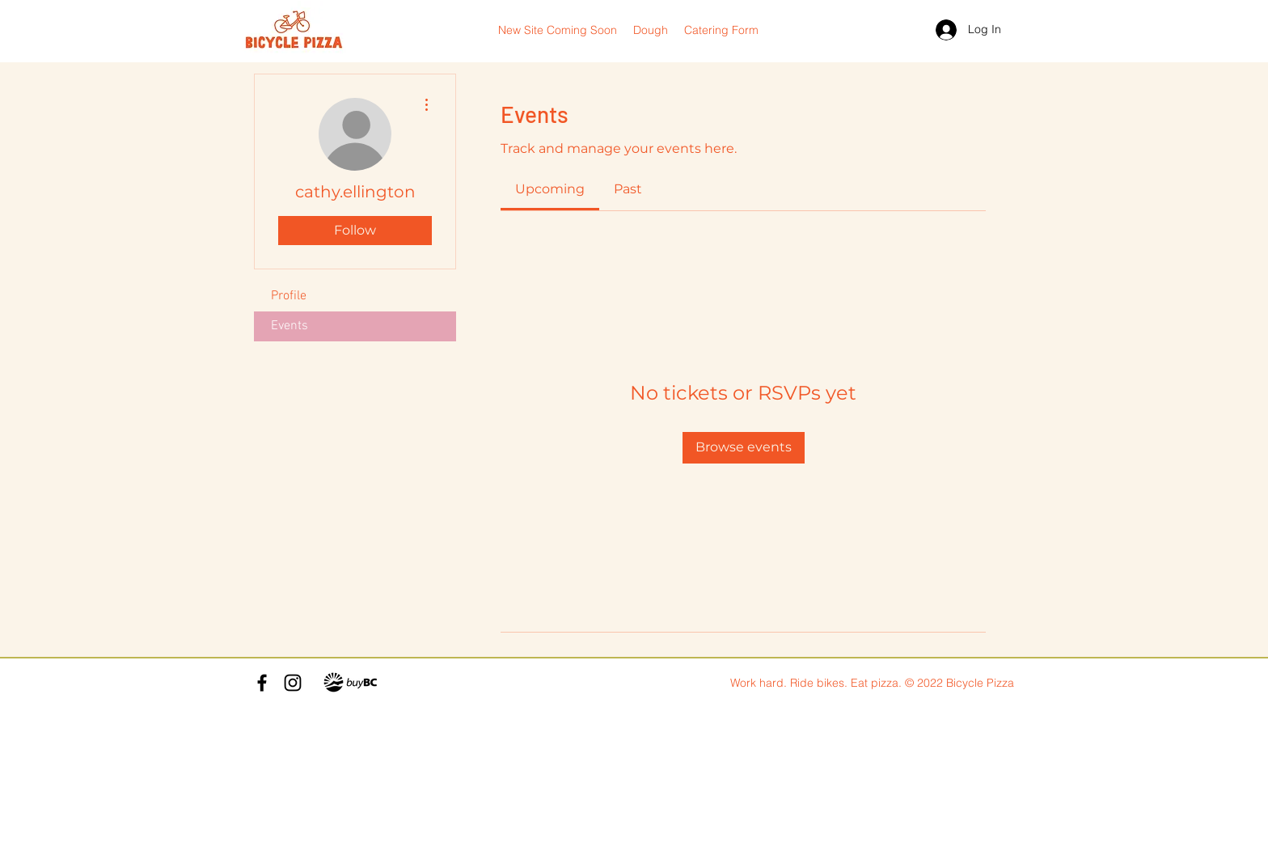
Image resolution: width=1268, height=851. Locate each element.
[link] (550, 189)
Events (289, 326)
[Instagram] (292, 682)
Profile (288, 296)
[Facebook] (262, 682)
